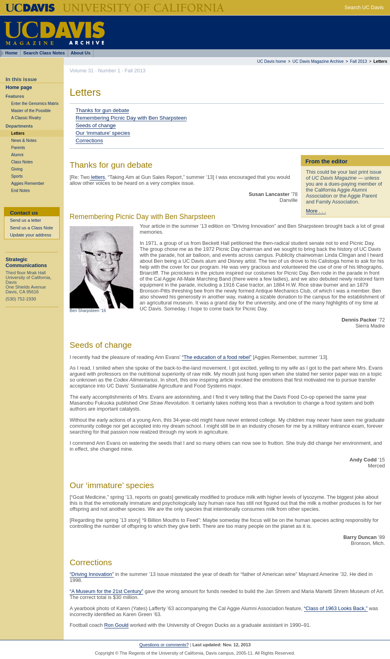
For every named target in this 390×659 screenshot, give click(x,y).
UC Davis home (271, 61)
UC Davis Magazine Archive (318, 61)
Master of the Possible (31, 111)
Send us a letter (25, 220)
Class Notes (22, 162)
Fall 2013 (358, 61)
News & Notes (24, 140)
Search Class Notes (44, 52)
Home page (19, 87)
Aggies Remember (27, 183)
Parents (18, 147)
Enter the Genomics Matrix (34, 103)
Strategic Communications (26, 262)
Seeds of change (96, 125)
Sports (17, 176)
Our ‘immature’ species (103, 133)
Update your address (30, 235)
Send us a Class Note (31, 227)
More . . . (316, 211)
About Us (80, 52)
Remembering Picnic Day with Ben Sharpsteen (131, 118)
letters (97, 177)
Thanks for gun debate (102, 110)
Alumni (17, 155)
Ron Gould (116, 625)
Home (11, 52)
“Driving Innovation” (92, 574)
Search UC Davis (364, 7)
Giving (17, 169)
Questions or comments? (164, 644)
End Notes (20, 190)
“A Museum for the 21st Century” (106, 591)
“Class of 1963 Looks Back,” (336, 608)
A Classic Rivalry (26, 118)
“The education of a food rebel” (217, 357)
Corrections (89, 140)
